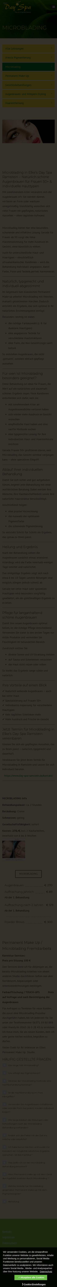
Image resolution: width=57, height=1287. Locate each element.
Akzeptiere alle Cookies (32, 1279)
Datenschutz (46, 1273)
